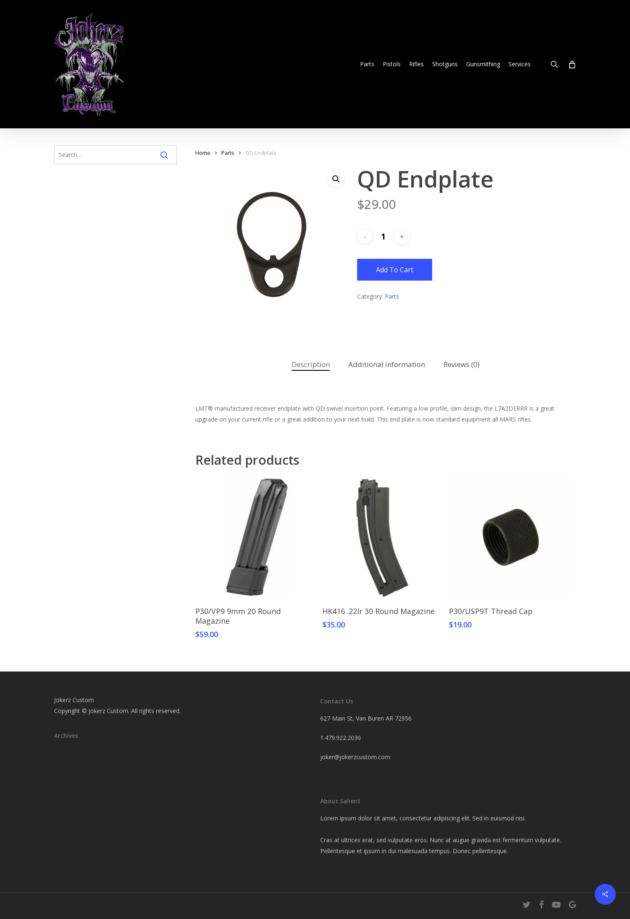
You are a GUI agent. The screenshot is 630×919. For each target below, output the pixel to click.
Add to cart (394, 269)
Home (202, 152)
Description (311, 364)
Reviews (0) (461, 364)
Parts (227, 152)
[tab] (310, 364)
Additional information (386, 364)
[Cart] (571, 64)
